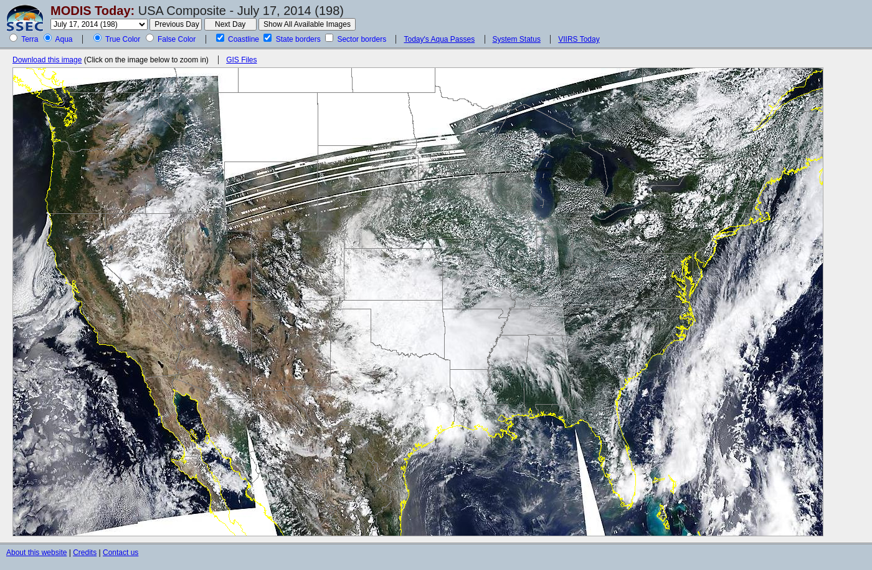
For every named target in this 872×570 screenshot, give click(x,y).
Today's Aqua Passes (439, 39)
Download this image (47, 60)
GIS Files (241, 60)
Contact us (120, 552)
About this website (36, 552)
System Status (517, 39)
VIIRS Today (578, 39)
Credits (85, 552)
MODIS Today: (92, 10)
